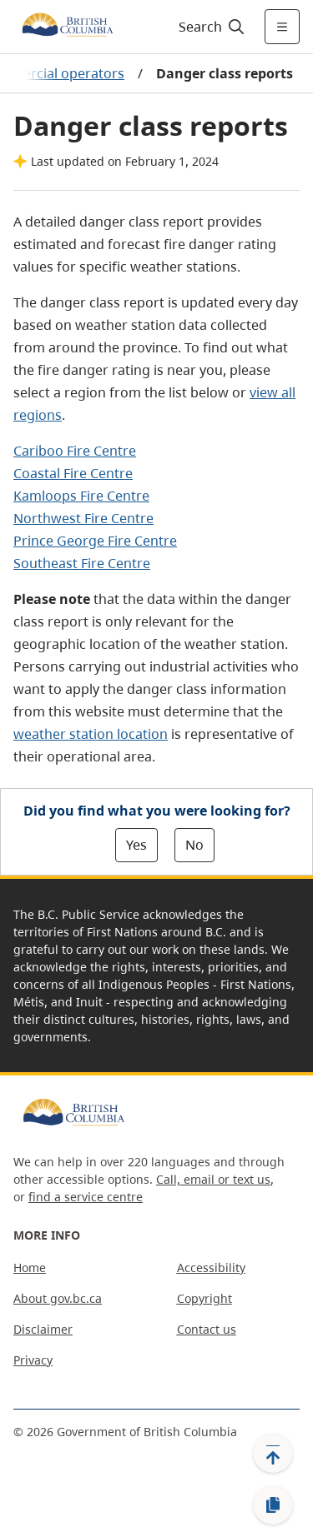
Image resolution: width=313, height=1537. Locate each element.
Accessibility (211, 1267)
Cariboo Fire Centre (74, 451)
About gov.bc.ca (57, 1298)
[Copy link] (273, 1505)
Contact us (206, 1329)
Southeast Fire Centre (81, 563)
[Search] (209, 26)
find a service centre (85, 1197)
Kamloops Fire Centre (81, 496)
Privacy (33, 1360)
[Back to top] (273, 1453)
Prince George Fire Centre (95, 540)
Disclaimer (43, 1329)
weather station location (90, 734)
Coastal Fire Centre (73, 473)
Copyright (204, 1298)
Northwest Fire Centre (83, 518)
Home (29, 1267)
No (194, 845)
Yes (136, 845)
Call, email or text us (213, 1179)
